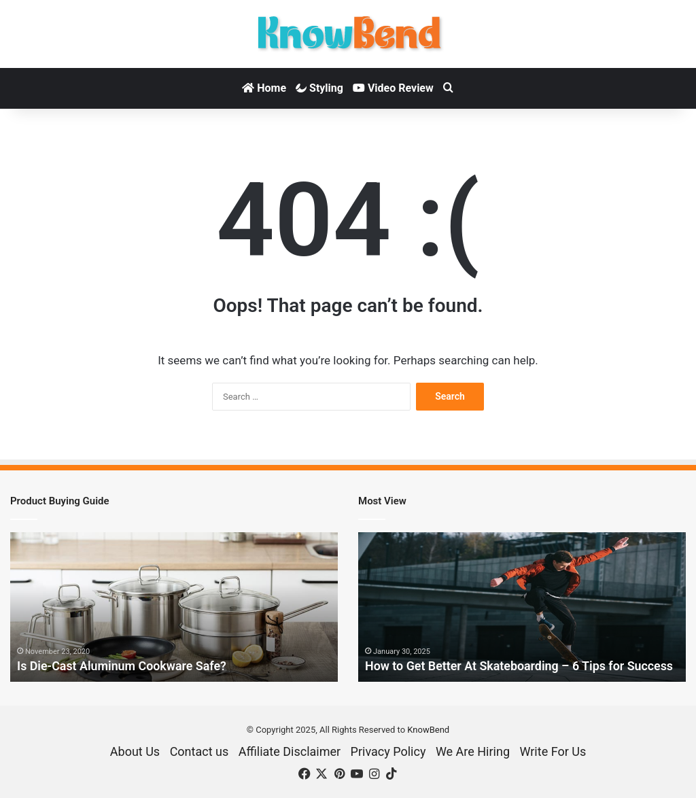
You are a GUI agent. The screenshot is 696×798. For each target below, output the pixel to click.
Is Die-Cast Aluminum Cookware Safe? (122, 666)
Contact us (199, 751)
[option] (174, 607)
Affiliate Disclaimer (290, 751)
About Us (135, 751)
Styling (319, 88)
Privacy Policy (388, 751)
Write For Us (552, 751)
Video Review (393, 88)
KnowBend (428, 730)
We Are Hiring (473, 751)
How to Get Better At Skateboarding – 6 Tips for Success (520, 666)
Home (264, 88)
